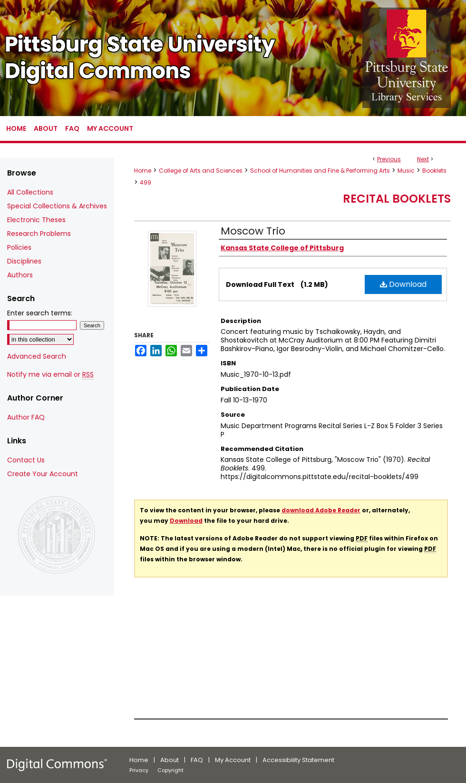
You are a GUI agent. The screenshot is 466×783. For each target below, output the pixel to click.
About (169, 759)
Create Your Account (42, 474)
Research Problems (39, 233)
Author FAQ (26, 417)
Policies (19, 247)
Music (406, 170)
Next (423, 159)
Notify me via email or (50, 375)
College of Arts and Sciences (201, 170)
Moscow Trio (253, 231)
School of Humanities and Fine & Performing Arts (320, 170)
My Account (233, 759)
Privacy (138, 770)
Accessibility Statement (298, 759)
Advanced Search (36, 356)
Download (403, 284)
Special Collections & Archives (57, 206)
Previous (389, 159)
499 (145, 182)
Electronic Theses (36, 220)
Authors (20, 275)
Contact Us (26, 460)
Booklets (434, 170)
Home (142, 170)
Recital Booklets (397, 198)
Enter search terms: (39, 313)
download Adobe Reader (321, 510)
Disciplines (24, 261)
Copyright (170, 770)
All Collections (30, 192)
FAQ (197, 759)
